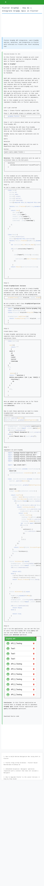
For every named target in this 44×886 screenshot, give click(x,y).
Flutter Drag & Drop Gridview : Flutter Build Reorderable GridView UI (20, 763)
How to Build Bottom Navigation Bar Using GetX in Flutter (22, 757)
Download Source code (11, 716)
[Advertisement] (22, 26)
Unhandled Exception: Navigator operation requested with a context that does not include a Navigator (21, 771)
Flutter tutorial (15, 57)
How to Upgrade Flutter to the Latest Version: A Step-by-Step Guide (21, 778)
